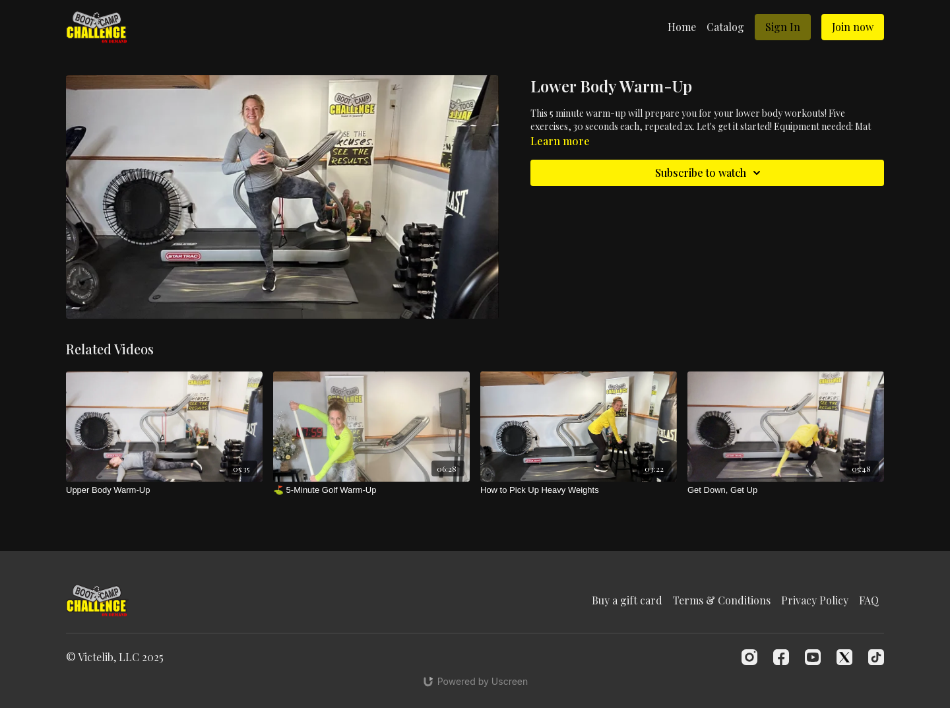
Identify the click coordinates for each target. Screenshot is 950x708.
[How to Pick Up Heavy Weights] (578, 490)
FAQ (869, 600)
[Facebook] (781, 657)
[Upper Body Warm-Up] (164, 490)
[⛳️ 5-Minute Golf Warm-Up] (371, 490)
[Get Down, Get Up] (785, 490)
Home (682, 27)
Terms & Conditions (722, 600)
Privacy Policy (814, 600)
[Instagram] (749, 657)
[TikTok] (876, 657)
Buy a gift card (627, 600)
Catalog (725, 27)
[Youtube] (813, 657)
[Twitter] (844, 657)
